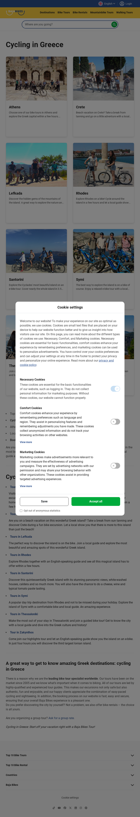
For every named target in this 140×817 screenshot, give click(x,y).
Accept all (95, 501)
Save (44, 501)
